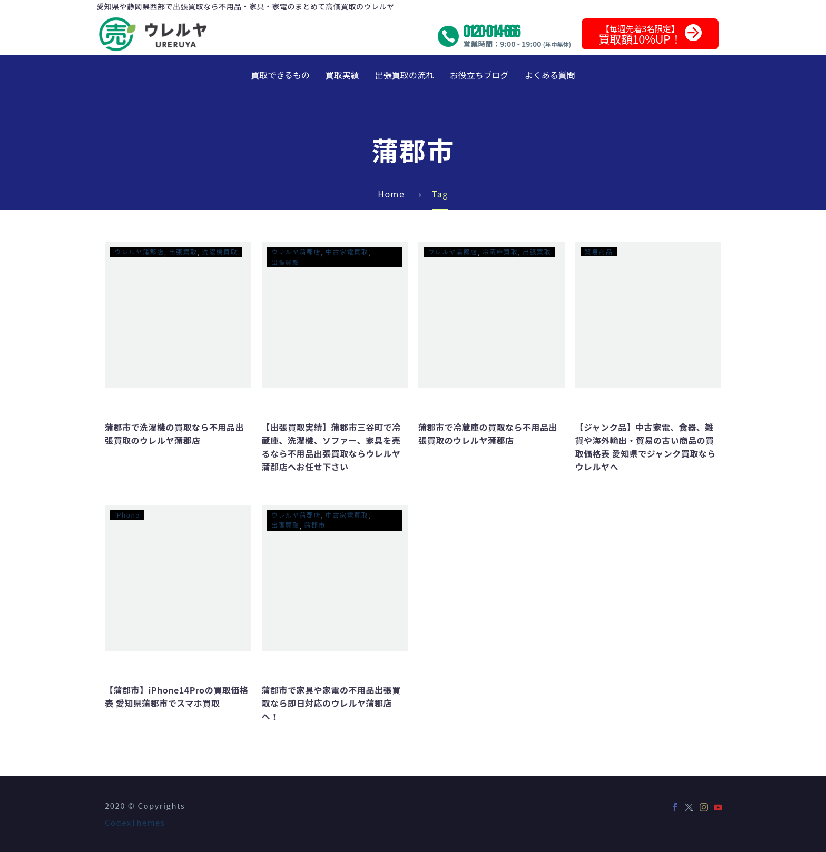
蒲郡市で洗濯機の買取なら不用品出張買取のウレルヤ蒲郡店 (174, 434)
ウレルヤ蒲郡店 (139, 251)
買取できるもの (280, 74)
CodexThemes (135, 822)
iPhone (127, 514)
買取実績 (342, 74)
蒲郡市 (315, 524)
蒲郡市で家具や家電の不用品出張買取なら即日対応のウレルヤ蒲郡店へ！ (331, 702)
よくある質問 (550, 74)
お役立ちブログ (479, 74)
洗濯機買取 (220, 251)
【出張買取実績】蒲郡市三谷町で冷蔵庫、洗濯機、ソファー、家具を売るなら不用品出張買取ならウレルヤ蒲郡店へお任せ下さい (331, 447)
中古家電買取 (347, 251)
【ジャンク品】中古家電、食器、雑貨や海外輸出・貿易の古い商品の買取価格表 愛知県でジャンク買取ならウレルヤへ (645, 447)
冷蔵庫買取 (500, 251)
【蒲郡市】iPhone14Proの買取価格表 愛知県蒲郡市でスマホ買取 (176, 696)
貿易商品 (599, 251)
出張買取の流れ (404, 74)
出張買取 (183, 251)
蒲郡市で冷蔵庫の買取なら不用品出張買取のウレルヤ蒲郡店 (487, 434)
